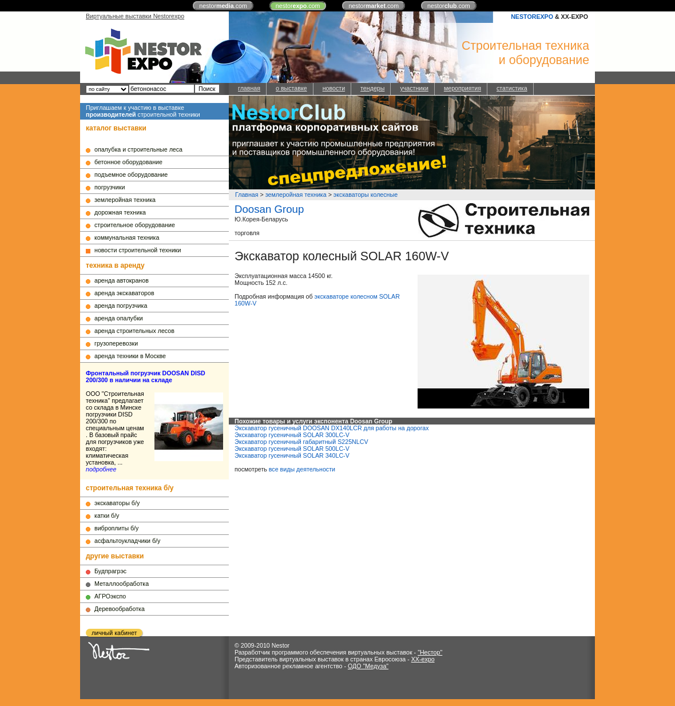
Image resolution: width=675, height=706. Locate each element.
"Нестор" (430, 652)
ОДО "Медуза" (368, 666)
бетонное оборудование (128, 161)
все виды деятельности (302, 469)
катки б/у (106, 515)
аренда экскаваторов (124, 292)
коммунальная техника (126, 237)
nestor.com (223, 5)
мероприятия (462, 88)
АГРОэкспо (110, 596)
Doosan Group (269, 209)
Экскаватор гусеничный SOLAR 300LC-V (292, 434)
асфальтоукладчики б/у (127, 540)
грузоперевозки (116, 343)
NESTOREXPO (532, 16)
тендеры (372, 88)
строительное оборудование (134, 224)
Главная (247, 194)
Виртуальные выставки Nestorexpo (135, 16)
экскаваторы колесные (365, 194)
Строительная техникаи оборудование (525, 53)
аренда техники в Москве (130, 355)
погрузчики (109, 187)
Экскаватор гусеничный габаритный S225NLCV (301, 441)
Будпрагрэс (110, 571)
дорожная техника (120, 212)
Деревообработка (119, 608)
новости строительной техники (137, 250)
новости (334, 88)
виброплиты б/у (116, 528)
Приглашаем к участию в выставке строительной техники (143, 111)
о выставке (291, 88)
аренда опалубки (118, 318)
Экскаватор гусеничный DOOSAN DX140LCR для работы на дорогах (332, 428)
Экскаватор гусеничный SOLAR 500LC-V (292, 448)
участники (414, 88)
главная (249, 88)
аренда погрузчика (120, 305)
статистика (512, 88)
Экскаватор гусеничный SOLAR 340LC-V (292, 455)
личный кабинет (114, 632)
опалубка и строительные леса (138, 149)
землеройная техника (125, 199)
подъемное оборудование (131, 174)
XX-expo (423, 659)
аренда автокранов (121, 280)
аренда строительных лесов (134, 330)
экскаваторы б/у (117, 502)
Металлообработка (121, 583)
